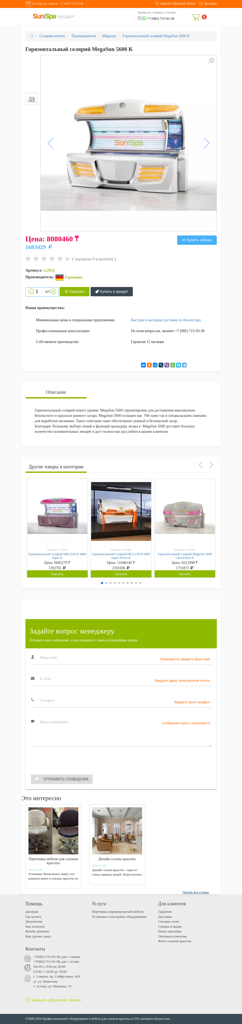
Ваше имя (48, 657)
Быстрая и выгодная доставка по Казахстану (166, 320)
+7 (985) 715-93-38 (71, 3)
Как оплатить (35, 926)
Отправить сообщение (62, 779)
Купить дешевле (37, 931)
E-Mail (45, 679)
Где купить (33, 917)
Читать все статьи (195, 892)
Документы (34, 921)
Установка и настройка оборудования (119, 917)
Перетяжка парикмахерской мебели (118, 912)
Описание (56, 392)
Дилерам (32, 912)
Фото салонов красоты (175, 941)
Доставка (165, 917)
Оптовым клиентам (172, 936)
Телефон (47, 700)
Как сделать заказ (38, 936)
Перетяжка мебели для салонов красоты (53, 861)
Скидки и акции (170, 926)
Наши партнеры (170, 931)
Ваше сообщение (54, 722)
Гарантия (165, 912)
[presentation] (71, 764)
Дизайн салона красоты (117, 859)
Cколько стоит (168, 921)
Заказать (74, 291)
